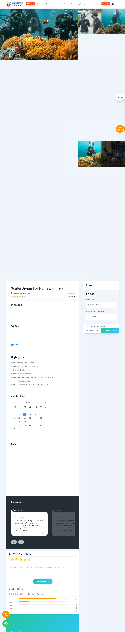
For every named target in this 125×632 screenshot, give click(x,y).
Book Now (110, 331)
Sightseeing (82, 4)
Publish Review (43, 581)
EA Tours (30, 4)
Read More (14, 344)
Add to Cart (92, 331)
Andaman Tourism (43, 4)
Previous (14, 542)
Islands (73, 4)
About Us (96, 4)
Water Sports (64, 4)
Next (21, 542)
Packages (54, 4)
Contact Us (105, 4)
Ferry (90, 4)
